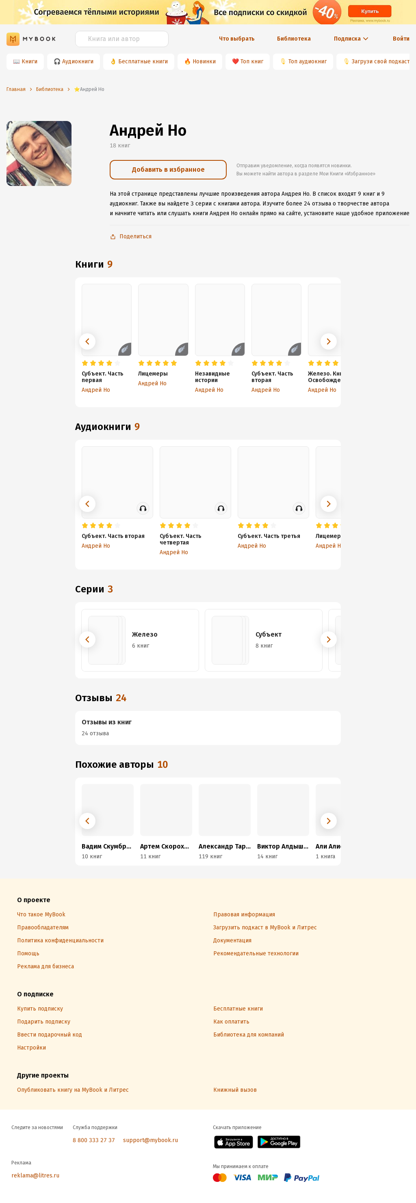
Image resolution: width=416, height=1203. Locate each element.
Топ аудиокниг (307, 61)
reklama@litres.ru (35, 1175)
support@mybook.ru (150, 1140)
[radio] (85, 363)
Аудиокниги (77, 61)
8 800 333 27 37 (94, 1140)
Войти (401, 38)
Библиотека (294, 38)
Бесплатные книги (143, 61)
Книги (29, 61)
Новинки (204, 61)
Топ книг (251, 61)
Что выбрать (237, 38)
